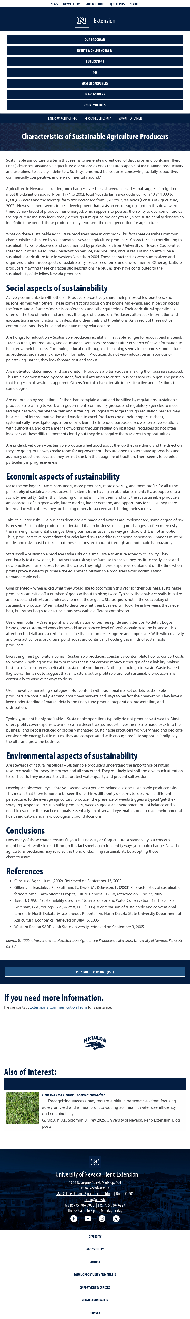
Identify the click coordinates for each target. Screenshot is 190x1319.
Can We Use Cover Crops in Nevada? (73, 1094)
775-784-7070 (84, 1205)
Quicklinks (117, 4)
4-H (95, 72)
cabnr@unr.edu (95, 1199)
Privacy (95, 1312)
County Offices (95, 105)
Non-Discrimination (95, 1300)
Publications (95, 61)
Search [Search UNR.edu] (134, 4)
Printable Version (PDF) (95, 971)
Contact (95, 1261)
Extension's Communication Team (58, 1007)
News (54, 4)
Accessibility (95, 1249)
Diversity (95, 1236)
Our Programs (95, 39)
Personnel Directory (98, 118)
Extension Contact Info (62, 118)
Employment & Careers (95, 1287)
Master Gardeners (95, 83)
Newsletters (71, 4)
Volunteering (95, 4)
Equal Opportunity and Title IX (95, 1274)
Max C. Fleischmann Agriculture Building (84, 1193)
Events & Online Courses (95, 50)
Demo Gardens (95, 94)
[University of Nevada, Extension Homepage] (95, 1162)
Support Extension (130, 118)
